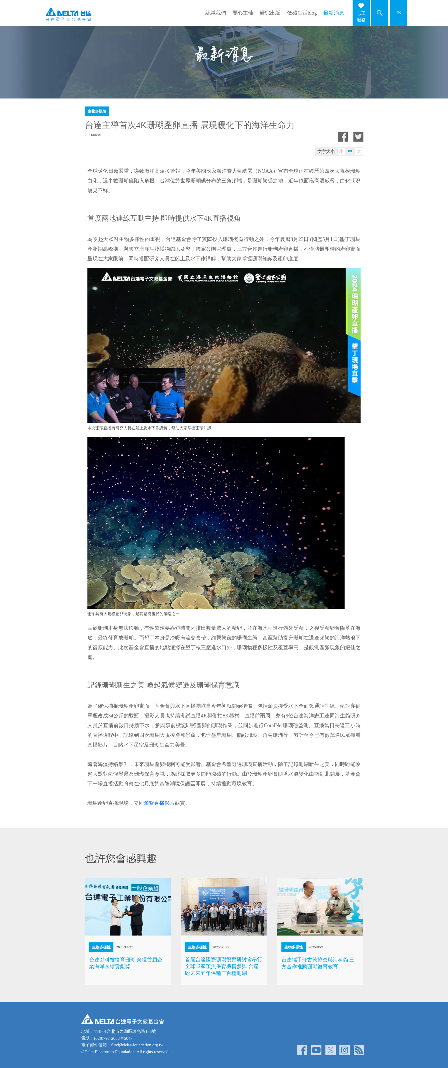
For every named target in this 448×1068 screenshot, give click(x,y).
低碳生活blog (302, 13)
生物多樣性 (97, 111)
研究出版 (270, 13)
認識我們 (215, 13)
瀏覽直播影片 (159, 803)
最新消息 (333, 13)
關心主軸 (243, 13)
